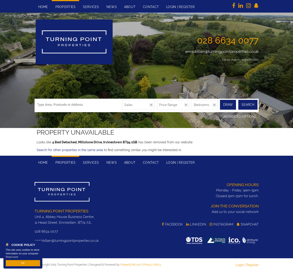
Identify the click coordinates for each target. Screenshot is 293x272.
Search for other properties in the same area (70, 150)
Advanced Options (239, 116)
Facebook (172, 224)
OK (23, 263)
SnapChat (247, 224)
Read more (12, 257)
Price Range (168, 105)
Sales (128, 105)
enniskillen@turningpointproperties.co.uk (222, 51)
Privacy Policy (152, 264)
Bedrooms (201, 105)
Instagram (221, 224)
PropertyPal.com (130, 264)
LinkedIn (196, 224)
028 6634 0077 (228, 40)
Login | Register (247, 265)
